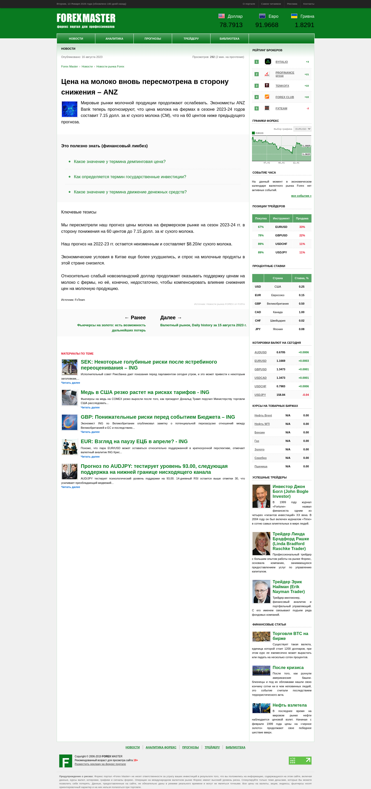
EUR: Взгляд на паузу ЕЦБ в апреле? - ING (134, 441)
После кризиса (288, 667)
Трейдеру (191, 38)
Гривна (307, 16)
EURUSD (260, 360)
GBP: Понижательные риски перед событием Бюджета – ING (158, 417)
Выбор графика (283, 128)
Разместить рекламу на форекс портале (100, 764)
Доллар (235, 16)
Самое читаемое (271, 3)
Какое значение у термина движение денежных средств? (130, 192)
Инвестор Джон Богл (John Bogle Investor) (290, 491)
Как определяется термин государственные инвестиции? (130, 176)
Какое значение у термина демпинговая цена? (120, 161)
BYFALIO (282, 61)
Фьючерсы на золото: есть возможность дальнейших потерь (111, 323)
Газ (257, 440)
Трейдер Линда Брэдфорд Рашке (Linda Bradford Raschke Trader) (291, 541)
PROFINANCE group (285, 74)
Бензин (260, 432)
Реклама (292, 3)
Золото (260, 449)
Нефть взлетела (290, 705)
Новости (76, 38)
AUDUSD (261, 352)
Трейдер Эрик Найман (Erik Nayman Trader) (289, 586)
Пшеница (261, 466)
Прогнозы (153, 38)
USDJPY (260, 394)
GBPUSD (261, 369)
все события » (301, 195)
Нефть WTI (262, 423)
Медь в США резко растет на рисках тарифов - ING (145, 392)
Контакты (308, 3)
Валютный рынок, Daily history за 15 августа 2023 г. (203, 321)
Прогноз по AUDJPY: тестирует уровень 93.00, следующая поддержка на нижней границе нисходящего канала (154, 469)
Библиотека (229, 38)
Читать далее (70, 382)
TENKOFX (282, 85)
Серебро (261, 457)
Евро (274, 16)
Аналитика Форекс (161, 747)
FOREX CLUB (285, 97)
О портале (249, 3)
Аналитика (114, 38)
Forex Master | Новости (86, 21)
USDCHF (260, 386)
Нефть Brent (263, 415)
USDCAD (261, 377)
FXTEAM (281, 108)
